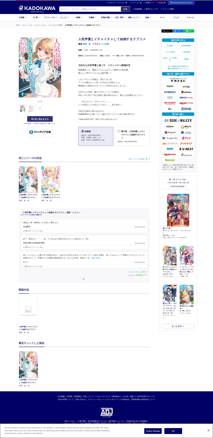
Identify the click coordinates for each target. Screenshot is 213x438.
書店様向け (116, 396)
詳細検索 (137, 9)
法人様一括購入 (129, 396)
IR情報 (69, 396)
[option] (30, 315)
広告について (88, 396)
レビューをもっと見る (137, 272)
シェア (179, 31)
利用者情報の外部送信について (143, 399)
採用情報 (77, 396)
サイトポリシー (112, 399)
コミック (64, 17)
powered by (138, 275)
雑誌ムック (134, 17)
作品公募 (162, 3)
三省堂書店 (186, 51)
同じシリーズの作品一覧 (138, 159)
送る (189, 31)
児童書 (92, 17)
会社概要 (61, 396)
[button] (63, 108)
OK (173, 431)
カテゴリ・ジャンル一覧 (118, 3)
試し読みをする (40, 119)
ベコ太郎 (105, 44)
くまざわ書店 (170, 51)
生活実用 (120, 17)
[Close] (208, 430)
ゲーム (162, 17)
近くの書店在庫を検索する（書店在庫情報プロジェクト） (178, 66)
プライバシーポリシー (96, 399)
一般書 (78, 17)
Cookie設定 (125, 399)
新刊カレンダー (151, 9)
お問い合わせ (80, 399)
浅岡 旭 (87, 44)
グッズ (176, 17)
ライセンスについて (102, 396)
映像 (148, 17)
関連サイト (150, 3)
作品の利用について (65, 399)
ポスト (168, 31)
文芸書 (23, 17)
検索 (125, 9)
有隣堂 (186, 58)
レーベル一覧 (137, 3)
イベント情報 (167, 9)
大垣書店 (170, 46)
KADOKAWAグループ (145, 396)
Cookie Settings (153, 431)
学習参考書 (106, 17)
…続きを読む (95, 258)
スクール (190, 17)
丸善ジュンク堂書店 (170, 58)
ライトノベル (50, 17)
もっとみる (177, 310)
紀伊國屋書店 (186, 46)
